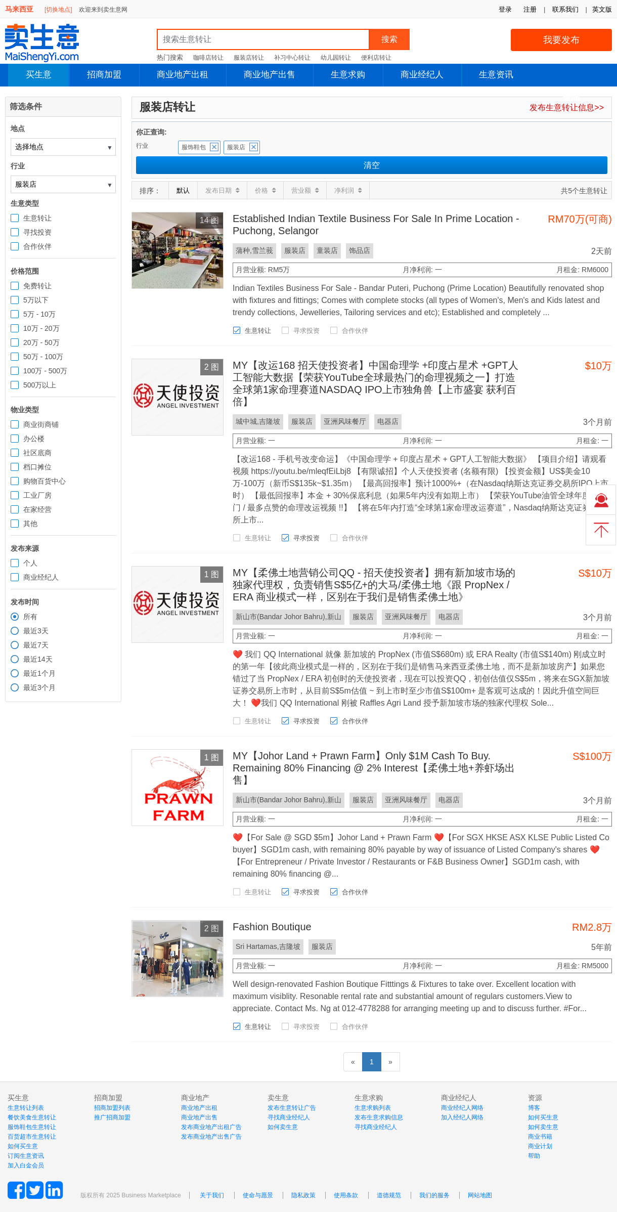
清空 (372, 165)
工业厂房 (37, 495)
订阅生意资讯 (26, 1155)
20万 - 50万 (41, 342)
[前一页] (353, 1061)
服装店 (236, 147)
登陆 (571, 97)
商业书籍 (540, 1136)
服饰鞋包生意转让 (32, 1127)
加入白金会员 (26, 1165)
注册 (530, 9)
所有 (30, 617)
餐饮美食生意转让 (32, 1117)
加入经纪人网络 (462, 1117)
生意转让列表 (26, 1107)
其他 (30, 524)
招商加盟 (104, 74)
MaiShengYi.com (50, 43)
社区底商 (37, 453)
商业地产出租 (182, 74)
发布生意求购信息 (379, 1117)
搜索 (389, 39)
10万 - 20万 (41, 328)
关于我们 (212, 1195)
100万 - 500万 (45, 371)
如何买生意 (23, 1146)
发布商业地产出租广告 (211, 1127)
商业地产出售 (269, 74)
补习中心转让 (292, 57)
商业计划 (540, 1146)
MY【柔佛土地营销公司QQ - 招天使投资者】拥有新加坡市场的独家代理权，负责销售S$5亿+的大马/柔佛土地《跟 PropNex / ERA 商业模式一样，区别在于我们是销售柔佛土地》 (374, 584)
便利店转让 (376, 57)
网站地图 (480, 1195)
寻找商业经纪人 (289, 1117)
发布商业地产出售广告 (211, 1136)
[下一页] (390, 1061)
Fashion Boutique (272, 926)
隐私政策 (303, 1195)
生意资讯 (496, 74)
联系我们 (565, 9)
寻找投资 (37, 232)
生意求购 (348, 74)
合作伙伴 (37, 246)
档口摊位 (37, 467)
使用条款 (346, 1195)
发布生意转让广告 (292, 1107)
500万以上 (39, 385)
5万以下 (36, 300)
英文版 (602, 9)
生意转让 (37, 218)
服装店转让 (249, 57)
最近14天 (38, 659)
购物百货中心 (44, 481)
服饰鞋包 (194, 147)
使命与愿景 (258, 1195)
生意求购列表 (373, 1107)
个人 (30, 563)
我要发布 (561, 40)
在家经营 (37, 509)
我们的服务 (434, 1195)
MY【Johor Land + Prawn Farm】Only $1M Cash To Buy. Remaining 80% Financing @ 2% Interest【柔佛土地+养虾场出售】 (374, 768)
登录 (505, 9)
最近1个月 (39, 673)
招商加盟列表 (112, 1107)
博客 (534, 1107)
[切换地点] (58, 9)
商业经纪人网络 (462, 1107)
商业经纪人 (422, 74)
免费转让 (37, 286)
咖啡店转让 (208, 57)
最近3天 (36, 631)
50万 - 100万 (43, 357)
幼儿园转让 (336, 57)
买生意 (39, 74)
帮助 (534, 1155)
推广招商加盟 (112, 1117)
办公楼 (34, 439)
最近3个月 (39, 687)
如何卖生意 (283, 1127)
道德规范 (389, 1195)
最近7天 (36, 645)
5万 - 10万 (39, 314)
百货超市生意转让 (32, 1136)
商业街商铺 (41, 424)
